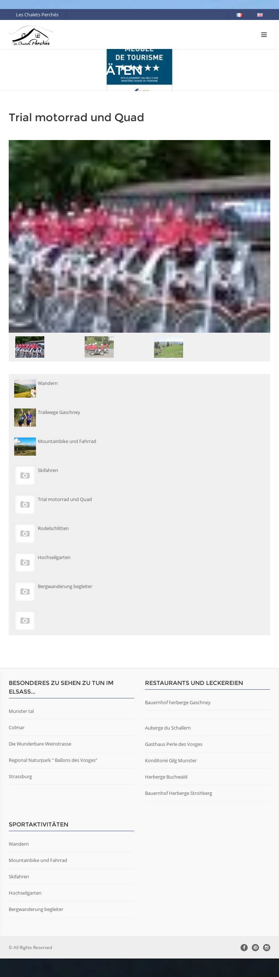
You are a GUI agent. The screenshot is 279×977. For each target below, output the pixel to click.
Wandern (19, 844)
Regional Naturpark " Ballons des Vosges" (53, 760)
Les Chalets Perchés (37, 14)
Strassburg (20, 776)
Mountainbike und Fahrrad (38, 860)
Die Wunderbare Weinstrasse (40, 743)
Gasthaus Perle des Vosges (173, 744)
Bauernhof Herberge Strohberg (178, 793)
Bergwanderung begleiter (36, 909)
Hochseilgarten (25, 893)
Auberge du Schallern (168, 727)
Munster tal (21, 711)
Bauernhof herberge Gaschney (178, 702)
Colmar (16, 727)
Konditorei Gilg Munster (171, 760)
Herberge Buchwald (166, 776)
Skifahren (19, 876)
